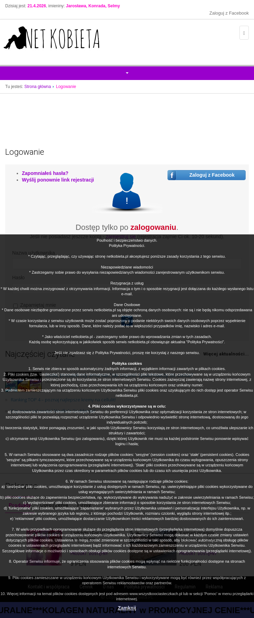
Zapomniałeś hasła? (45, 173)
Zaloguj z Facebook (229, 13)
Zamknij (127, 608)
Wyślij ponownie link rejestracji (58, 180)
